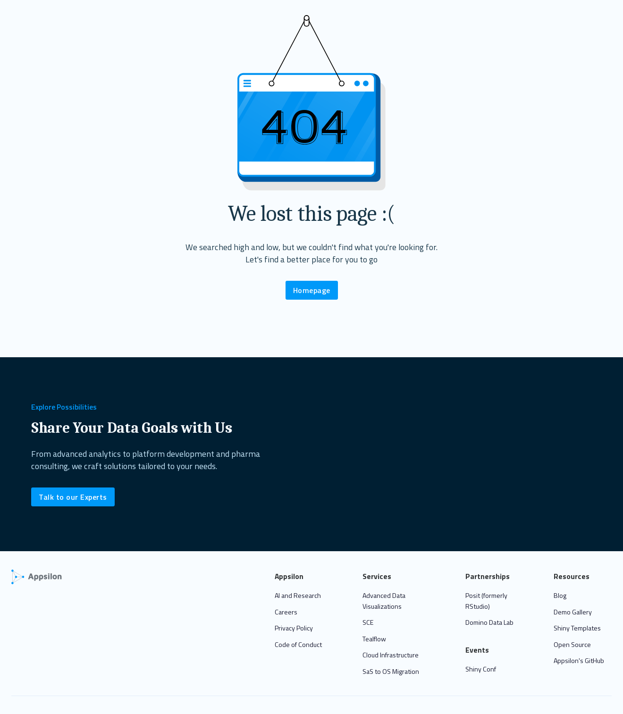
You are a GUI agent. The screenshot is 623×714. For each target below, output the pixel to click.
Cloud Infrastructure (390, 655)
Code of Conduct (298, 644)
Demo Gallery (573, 612)
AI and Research (298, 595)
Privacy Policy (294, 628)
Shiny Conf (480, 669)
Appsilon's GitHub (579, 660)
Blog (560, 595)
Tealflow (374, 639)
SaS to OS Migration (390, 671)
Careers (286, 612)
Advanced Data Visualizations (383, 600)
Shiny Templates (577, 628)
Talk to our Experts (73, 497)
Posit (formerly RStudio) (486, 600)
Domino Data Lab (489, 622)
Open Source (572, 644)
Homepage (311, 290)
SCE (367, 622)
